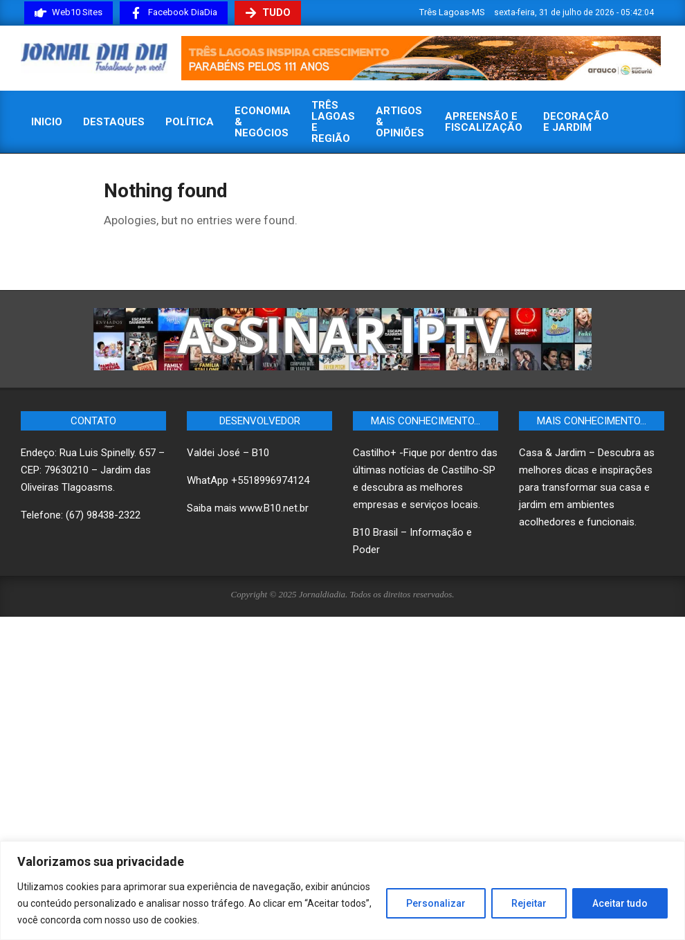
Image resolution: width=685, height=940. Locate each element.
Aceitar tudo (620, 903)
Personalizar (436, 903)
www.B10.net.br (274, 508)
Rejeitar (529, 903)
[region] (342, 890)
